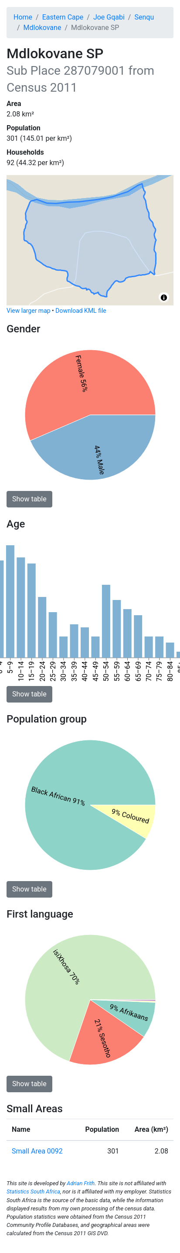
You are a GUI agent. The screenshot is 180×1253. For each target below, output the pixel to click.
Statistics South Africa (33, 1191)
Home (23, 17)
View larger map (29, 310)
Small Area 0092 (37, 1151)
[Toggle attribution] (164, 297)
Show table (29, 499)
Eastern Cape (63, 17)
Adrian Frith (81, 1183)
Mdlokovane (42, 27)
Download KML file (80, 310)
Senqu (144, 17)
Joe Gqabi (109, 17)
